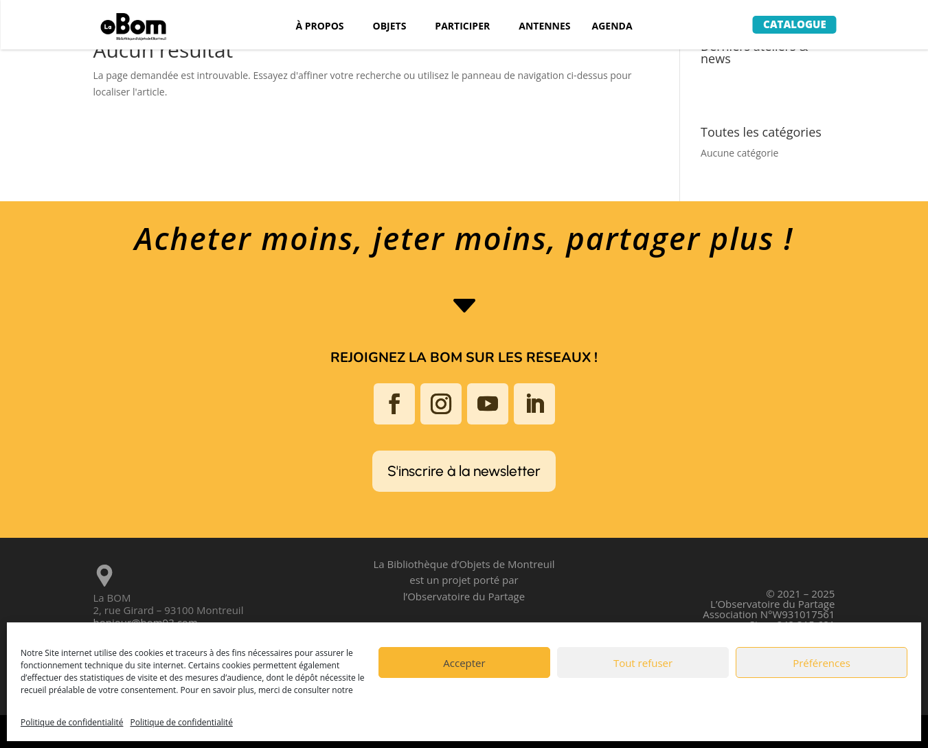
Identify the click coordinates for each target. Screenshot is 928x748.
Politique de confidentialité (72, 722)
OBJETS (390, 26)
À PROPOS (319, 26)
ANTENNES (544, 26)
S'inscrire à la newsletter (464, 470)
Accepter (464, 663)
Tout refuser (642, 663)
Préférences (821, 663)
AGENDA (612, 26)
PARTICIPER (462, 26)
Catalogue (794, 24)
